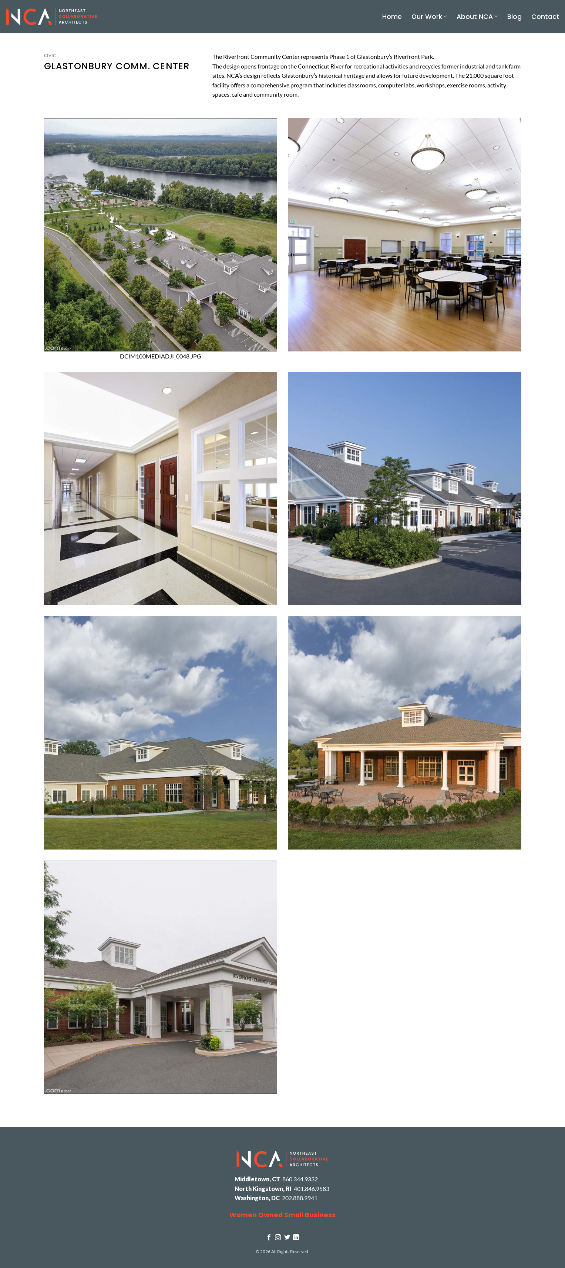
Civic (50, 55)
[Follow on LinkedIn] (296, 1237)
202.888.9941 (299, 1197)
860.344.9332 (300, 1178)
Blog (514, 16)
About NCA (477, 16)
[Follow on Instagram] (278, 1237)
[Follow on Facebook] (269, 1237)
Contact (545, 16)
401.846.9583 (311, 1188)
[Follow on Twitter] (287, 1237)
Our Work (429, 16)
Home (392, 16)
